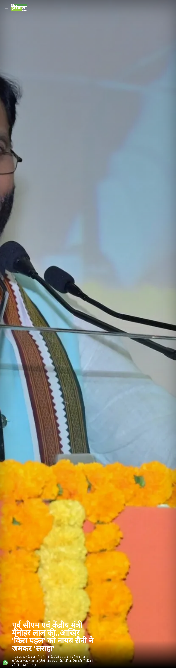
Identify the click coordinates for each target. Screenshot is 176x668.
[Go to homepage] (19, 7)
